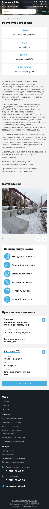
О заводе (5, 401)
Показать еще (24, 384)
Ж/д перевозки (8, 451)
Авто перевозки (8, 455)
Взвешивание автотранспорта (13, 462)
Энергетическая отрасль (12, 430)
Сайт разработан (24, 503)
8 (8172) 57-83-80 (40, 1)
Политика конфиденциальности (24, 501)
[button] (2, 238)
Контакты (5, 409)
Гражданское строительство (13, 422)
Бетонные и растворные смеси (14, 437)
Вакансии (5, 405)
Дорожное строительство (12, 419)
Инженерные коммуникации (13, 441)
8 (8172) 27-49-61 (15, 471)
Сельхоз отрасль (8, 434)
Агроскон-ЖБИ (13, 4)
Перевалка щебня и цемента (13, 458)
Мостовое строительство (12, 426)
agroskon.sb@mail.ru (40, 4)
